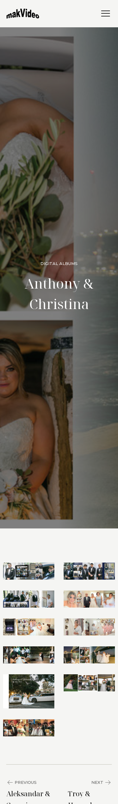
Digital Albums (59, 263)
